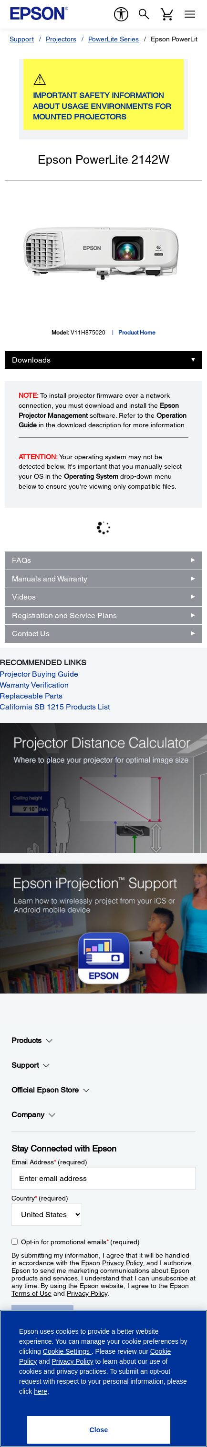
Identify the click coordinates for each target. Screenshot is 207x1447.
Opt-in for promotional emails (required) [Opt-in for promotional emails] (80, 1242)
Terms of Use (31, 1293)
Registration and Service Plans (64, 615)
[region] (103, 1378)
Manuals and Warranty (49, 578)
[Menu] (189, 14)
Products (32, 1040)
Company (33, 1115)
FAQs (21, 560)
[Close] (98, 1430)
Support (22, 39)
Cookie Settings (67, 1351)
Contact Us (31, 633)
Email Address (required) (49, 1162)
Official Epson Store (50, 1090)
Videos (24, 596)
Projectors (61, 39)
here (40, 1391)
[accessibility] (121, 14)
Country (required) (39, 1198)
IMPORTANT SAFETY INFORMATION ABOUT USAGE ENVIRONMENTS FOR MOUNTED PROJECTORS (102, 106)
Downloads (31, 359)
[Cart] (167, 14)
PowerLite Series (113, 39)
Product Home (136, 332)
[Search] (144, 14)
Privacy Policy (122, 1263)
